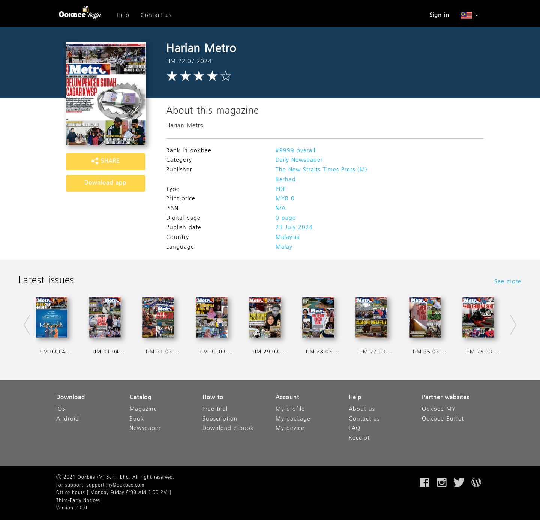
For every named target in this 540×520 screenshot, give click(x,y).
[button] (469, 15)
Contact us (156, 15)
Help (123, 15)
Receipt (359, 438)
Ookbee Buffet (443, 419)
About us (362, 409)
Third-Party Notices (78, 501)
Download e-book (228, 428)
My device (290, 428)
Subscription (220, 419)
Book (136, 419)
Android (67, 419)
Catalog (140, 398)
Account (287, 398)
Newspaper (145, 428)
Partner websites (445, 398)
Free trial (215, 409)
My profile (290, 409)
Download (70, 398)
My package (293, 419)
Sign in (439, 15)
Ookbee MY (439, 409)
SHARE (105, 161)
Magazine (143, 409)
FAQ (354, 428)
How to (213, 398)
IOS (61, 409)
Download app (105, 183)
